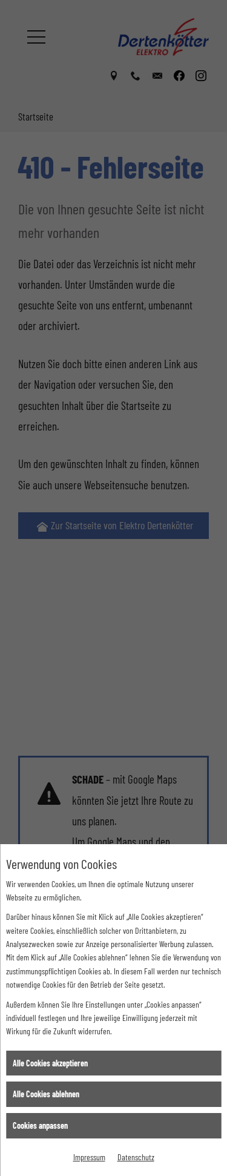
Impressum (89, 1157)
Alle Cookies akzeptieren (50, 1063)
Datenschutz (135, 1157)
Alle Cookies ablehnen (46, 1094)
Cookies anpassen (40, 1125)
